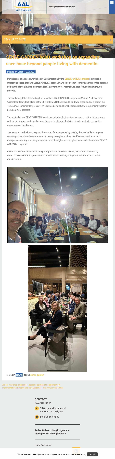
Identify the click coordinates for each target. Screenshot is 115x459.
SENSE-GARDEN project (77, 79)
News (19, 375)
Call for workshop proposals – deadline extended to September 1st (31, 385)
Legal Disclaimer (43, 445)
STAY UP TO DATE (15, 39)
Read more (81, 454)
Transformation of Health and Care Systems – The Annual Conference (32, 388)
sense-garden (37, 375)
